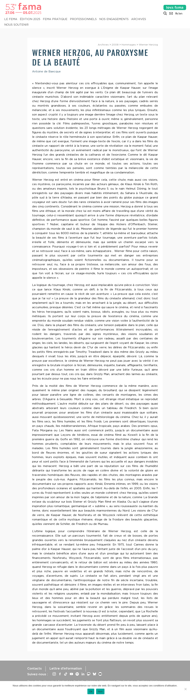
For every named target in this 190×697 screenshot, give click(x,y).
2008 (115, 44)
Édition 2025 (30, 19)
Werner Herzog (148, 44)
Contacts (34, 668)
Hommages (129, 44)
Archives (138, 19)
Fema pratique (55, 19)
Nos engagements (114, 19)
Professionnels (83, 19)
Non (100, 691)
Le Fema (10, 19)
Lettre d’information (65, 668)
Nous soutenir (16, 24)
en (180, 13)
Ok (90, 691)
